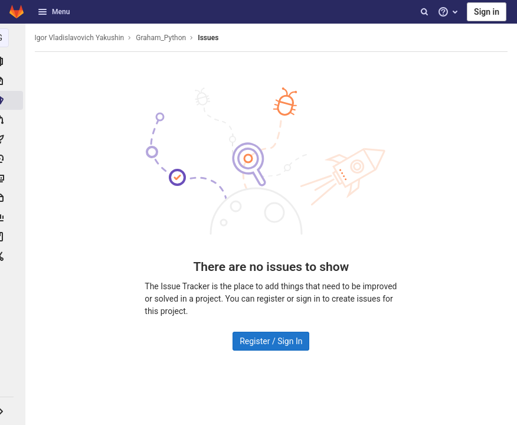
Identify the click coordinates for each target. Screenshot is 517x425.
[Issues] (14, 100)
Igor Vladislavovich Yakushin (82, 38)
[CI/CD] (14, 139)
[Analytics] (14, 217)
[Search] (424, 11)
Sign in (486, 12)
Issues (211, 38)
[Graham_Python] (14, 38)
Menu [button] (54, 12)
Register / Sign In (272, 341)
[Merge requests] (14, 119)
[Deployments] (14, 158)
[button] (14, 411)
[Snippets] (14, 256)
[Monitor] (14, 178)
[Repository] (14, 80)
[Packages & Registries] (14, 197)
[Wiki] (14, 236)
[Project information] (14, 61)
